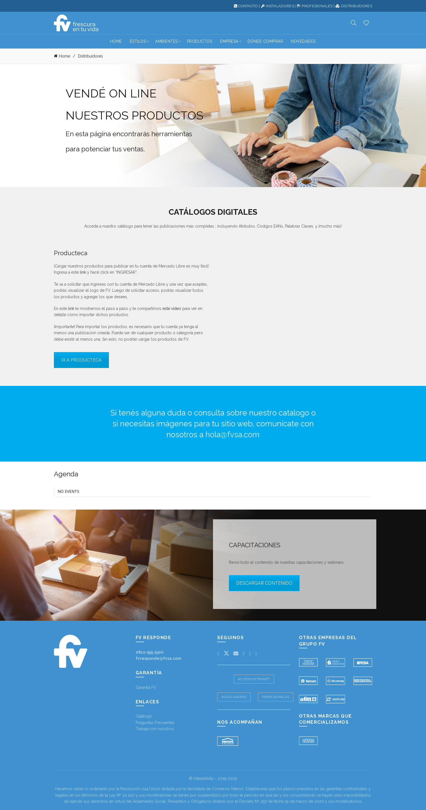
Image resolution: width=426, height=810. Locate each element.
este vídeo (171, 308)
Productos (199, 41)
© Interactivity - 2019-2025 (213, 778)
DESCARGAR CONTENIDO (264, 583)
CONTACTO (248, 6)
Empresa (229, 41)
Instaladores (233, 697)
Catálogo (144, 716)
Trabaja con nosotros (155, 729)
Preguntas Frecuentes (155, 722)
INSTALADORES (280, 6)
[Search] (353, 23)
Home (116, 41)
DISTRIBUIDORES (356, 6)
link (83, 272)
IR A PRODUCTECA (81, 359)
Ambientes (166, 41)
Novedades (303, 41)
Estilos (138, 41)
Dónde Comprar (265, 41)
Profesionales (275, 697)
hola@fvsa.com (232, 434)
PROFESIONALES (317, 6)
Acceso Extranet (254, 679)
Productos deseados (366, 23)
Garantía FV (146, 687)
